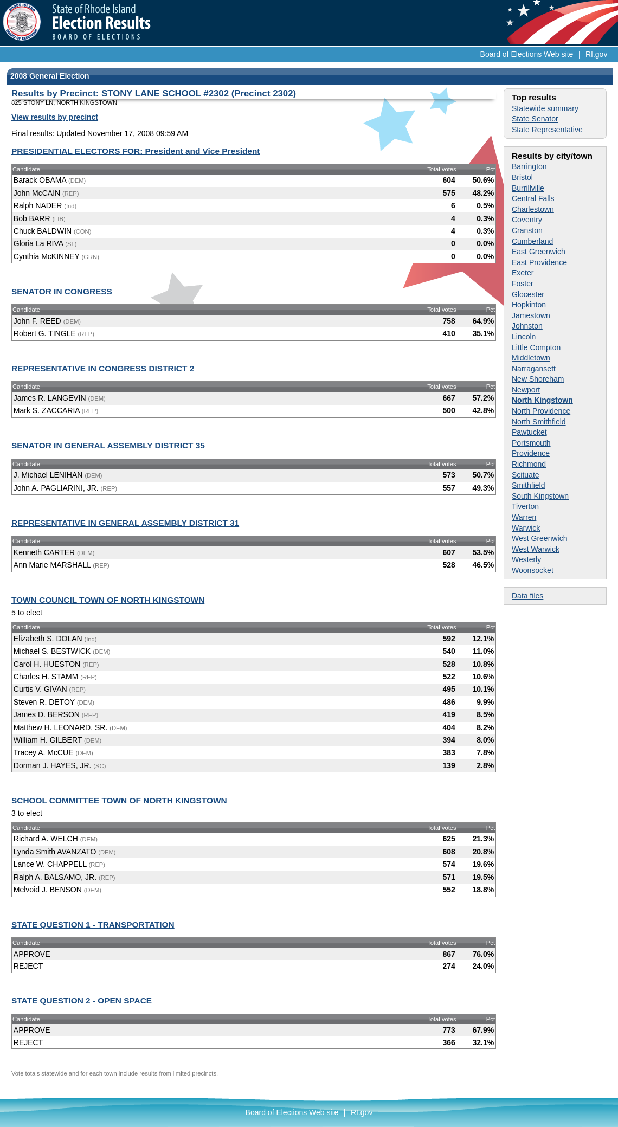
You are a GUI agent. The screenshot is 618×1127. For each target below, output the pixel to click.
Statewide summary (545, 108)
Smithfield (528, 485)
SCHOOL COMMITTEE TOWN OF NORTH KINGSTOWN (119, 800)
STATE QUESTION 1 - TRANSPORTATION (93, 924)
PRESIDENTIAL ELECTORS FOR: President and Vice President (135, 151)
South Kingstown (540, 496)
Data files (527, 595)
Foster (522, 283)
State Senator (535, 118)
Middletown (531, 357)
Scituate (525, 475)
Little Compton (536, 347)
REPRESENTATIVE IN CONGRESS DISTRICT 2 (102, 368)
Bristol (522, 177)
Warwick (526, 528)
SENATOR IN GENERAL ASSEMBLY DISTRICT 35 (108, 445)
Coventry (527, 219)
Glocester (528, 294)
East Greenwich (538, 251)
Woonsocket (532, 570)
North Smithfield (539, 421)
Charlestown (533, 209)
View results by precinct (54, 117)
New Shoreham (538, 379)
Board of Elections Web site (527, 54)
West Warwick (535, 549)
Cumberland (532, 241)
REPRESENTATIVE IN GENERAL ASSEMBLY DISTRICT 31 (125, 522)
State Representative (547, 129)
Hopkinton (529, 304)
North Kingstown (542, 400)
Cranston (527, 230)
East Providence (539, 262)
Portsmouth (531, 443)
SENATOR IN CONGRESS (61, 291)
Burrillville (528, 188)
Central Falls (533, 198)
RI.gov (596, 54)
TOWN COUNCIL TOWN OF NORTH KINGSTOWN (107, 599)
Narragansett (534, 368)
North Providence (541, 411)
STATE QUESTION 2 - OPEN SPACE (81, 1000)
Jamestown (531, 315)
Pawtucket (529, 432)
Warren (524, 517)
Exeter (522, 272)
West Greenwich (539, 538)
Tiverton (525, 506)
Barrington (529, 166)
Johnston (527, 325)
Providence (531, 453)
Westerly (526, 559)
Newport (526, 389)
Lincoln (524, 336)
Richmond (529, 464)
